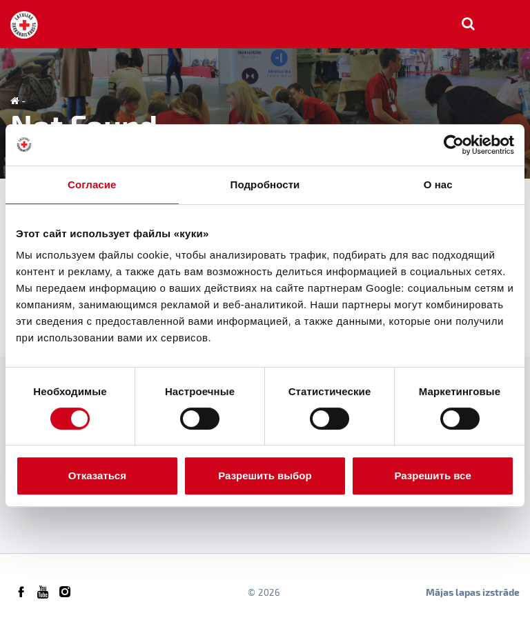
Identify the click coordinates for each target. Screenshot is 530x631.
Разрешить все (433, 475)
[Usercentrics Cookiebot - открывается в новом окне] (453, 144)
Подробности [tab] (265, 184)
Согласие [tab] (92, 184)
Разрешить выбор (264, 475)
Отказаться (97, 475)
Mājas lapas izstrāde (473, 592)
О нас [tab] (438, 184)
